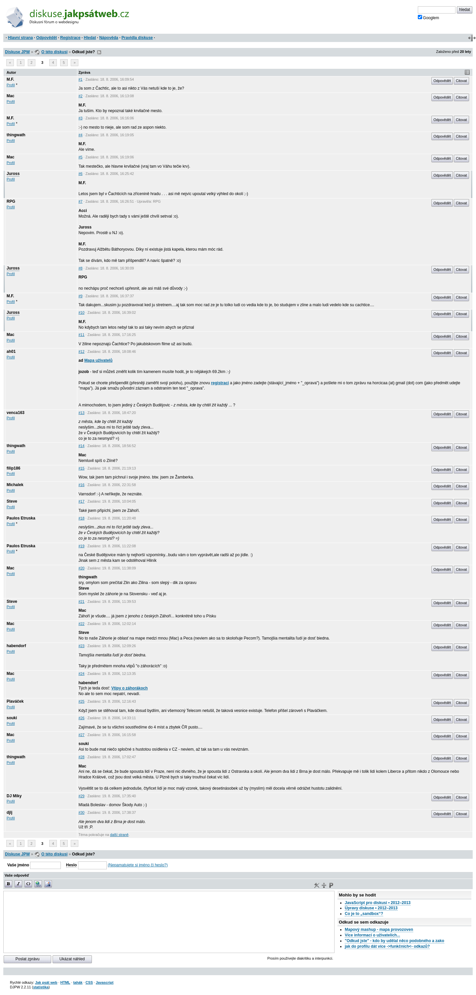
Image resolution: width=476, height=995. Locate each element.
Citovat (461, 81)
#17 (82, 501)
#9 (81, 296)
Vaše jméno (18, 865)
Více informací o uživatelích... (372, 935)
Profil (11, 85)
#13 (82, 413)
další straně (119, 835)
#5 (81, 157)
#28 (82, 757)
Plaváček (15, 701)
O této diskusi (54, 52)
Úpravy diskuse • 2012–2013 (371, 908)
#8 (81, 268)
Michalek (15, 484)
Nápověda (108, 37)
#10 (82, 312)
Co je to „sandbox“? (364, 913)
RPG (11, 201)
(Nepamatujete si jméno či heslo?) (138, 865)
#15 (82, 468)
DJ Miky (14, 796)
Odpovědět (46, 37)
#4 (81, 135)
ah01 (11, 351)
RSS (99, 52)
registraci (220, 383)
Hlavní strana (20, 37)
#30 (82, 812)
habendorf (16, 645)
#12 (82, 351)
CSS (89, 982)
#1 (81, 79)
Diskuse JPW (17, 52)
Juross (13, 173)
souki (12, 718)
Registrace (70, 37)
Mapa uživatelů (98, 360)
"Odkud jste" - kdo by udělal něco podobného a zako (394, 940)
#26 (82, 718)
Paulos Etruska (21, 518)
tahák (77, 982)
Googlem (428, 17)
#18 (82, 518)
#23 (82, 646)
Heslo (71, 865)
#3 (81, 118)
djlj (9, 812)
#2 (81, 96)
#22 (82, 624)
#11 (82, 335)
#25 (82, 701)
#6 (81, 174)
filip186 (13, 468)
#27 (82, 735)
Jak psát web (46, 982)
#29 (82, 796)
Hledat (90, 37)
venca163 (15, 412)
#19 (82, 546)
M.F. (10, 79)
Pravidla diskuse (137, 37)
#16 (82, 485)
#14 (82, 446)
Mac (10, 96)
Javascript (104, 982)
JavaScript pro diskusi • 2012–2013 (378, 902)
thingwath (16, 135)
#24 (82, 674)
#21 (82, 601)
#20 (82, 568)
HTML (65, 982)
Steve (12, 501)
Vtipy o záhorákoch (129, 688)
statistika (41, 987)
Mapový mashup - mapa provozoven (379, 929)
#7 (81, 201)
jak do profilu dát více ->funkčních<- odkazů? (387, 946)
